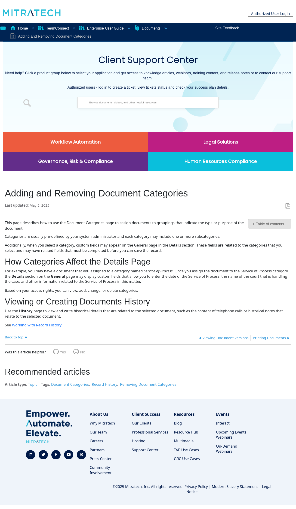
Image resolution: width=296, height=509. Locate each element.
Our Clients (141, 423)
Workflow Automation (75, 142)
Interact (223, 423)
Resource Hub (186, 432)
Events (222, 414)
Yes (63, 352)
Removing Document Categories (148, 384)
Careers (96, 440)
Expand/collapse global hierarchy (3, 27)
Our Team (98, 432)
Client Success (146, 414)
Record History (104, 384)
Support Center (145, 449)
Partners (97, 449)
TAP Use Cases (186, 449)
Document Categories (70, 384)
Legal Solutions (220, 142)
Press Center (101, 458)
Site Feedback (227, 28)
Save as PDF (287, 206)
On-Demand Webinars (226, 449)
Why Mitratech (102, 423)
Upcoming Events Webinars (231, 435)
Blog (178, 423)
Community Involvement (100, 470)
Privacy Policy (196, 486)
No (82, 352)
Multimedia (184, 440)
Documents (148, 28)
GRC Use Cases (187, 458)
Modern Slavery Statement (235, 486)
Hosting (138, 440)
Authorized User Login (270, 13)
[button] (27, 103)
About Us (99, 414)
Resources (184, 414)
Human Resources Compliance (220, 161)
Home (19, 28)
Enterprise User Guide (102, 28)
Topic (32, 384)
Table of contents (270, 224)
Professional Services (150, 432)
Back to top (14, 337)
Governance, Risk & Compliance (75, 161)
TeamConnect (54, 28)
